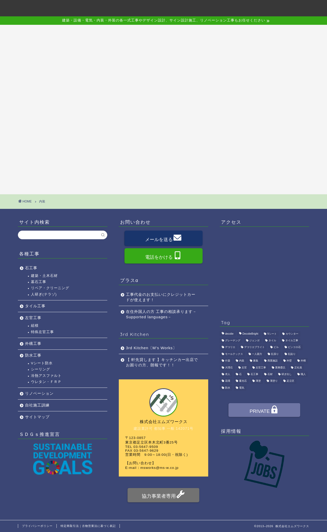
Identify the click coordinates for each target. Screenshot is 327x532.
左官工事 (33, 317)
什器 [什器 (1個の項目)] (227, 360)
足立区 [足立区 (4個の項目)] (290, 381)
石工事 (31, 268)
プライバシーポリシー (37, 525)
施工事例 (190, 8)
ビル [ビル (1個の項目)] (276, 347)
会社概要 (132, 8)
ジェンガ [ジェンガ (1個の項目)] (254, 340)
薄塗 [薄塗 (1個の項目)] (258, 381)
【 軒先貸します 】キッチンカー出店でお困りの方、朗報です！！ (162, 362)
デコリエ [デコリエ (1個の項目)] (230, 347)
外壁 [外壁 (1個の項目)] (289, 360)
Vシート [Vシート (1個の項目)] (272, 333)
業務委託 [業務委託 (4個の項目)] (280, 367)
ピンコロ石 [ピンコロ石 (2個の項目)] (294, 347)
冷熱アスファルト (46, 376)
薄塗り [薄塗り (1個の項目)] (274, 381)
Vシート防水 (42, 363)
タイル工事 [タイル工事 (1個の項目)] (291, 340)
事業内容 (161, 8)
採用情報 (248, 8)
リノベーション (39, 393)
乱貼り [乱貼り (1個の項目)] (292, 354)
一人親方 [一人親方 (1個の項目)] (257, 354)
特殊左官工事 (42, 332)
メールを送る (163, 239)
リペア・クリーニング (50, 288)
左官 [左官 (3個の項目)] (244, 367)
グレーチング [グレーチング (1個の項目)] (232, 340)
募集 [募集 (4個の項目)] (255, 360)
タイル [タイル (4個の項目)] (272, 340)
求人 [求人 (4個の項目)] (227, 374)
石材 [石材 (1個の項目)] (270, 374)
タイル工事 (35, 306)
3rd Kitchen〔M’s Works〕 (151, 348)
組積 (35, 325)
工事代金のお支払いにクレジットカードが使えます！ (160, 297)
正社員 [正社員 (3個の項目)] (298, 367)
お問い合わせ (281, 8)
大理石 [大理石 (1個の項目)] (229, 367)
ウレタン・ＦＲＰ (46, 382)
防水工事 (33, 355)
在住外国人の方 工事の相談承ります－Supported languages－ (161, 314)
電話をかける (163, 256)
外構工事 (33, 343)
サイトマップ (37, 417)
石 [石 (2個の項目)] (240, 374)
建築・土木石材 (44, 276)
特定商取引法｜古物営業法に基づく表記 (88, 525)
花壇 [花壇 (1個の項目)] (227, 381)
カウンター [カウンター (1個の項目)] (292, 333)
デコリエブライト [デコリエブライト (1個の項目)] (254, 347)
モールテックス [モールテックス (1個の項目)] (234, 354)
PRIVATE (264, 410)
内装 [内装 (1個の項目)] (241, 360)
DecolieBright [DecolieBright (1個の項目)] (250, 333)
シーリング (40, 369)
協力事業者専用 (163, 495)
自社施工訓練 (37, 405)
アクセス (219, 8)
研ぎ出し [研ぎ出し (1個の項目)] (287, 374)
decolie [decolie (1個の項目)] (229, 333)
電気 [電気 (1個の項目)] (241, 387)
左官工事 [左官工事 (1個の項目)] (261, 367)
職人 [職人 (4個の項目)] (303, 374)
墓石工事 (38, 282)
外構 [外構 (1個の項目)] (303, 360)
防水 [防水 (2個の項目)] (227, 387)
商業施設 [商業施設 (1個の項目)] (272, 360)
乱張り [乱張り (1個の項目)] (275, 354)
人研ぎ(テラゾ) (44, 294)
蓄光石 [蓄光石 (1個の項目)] (243, 381)
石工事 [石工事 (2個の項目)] (254, 374)
